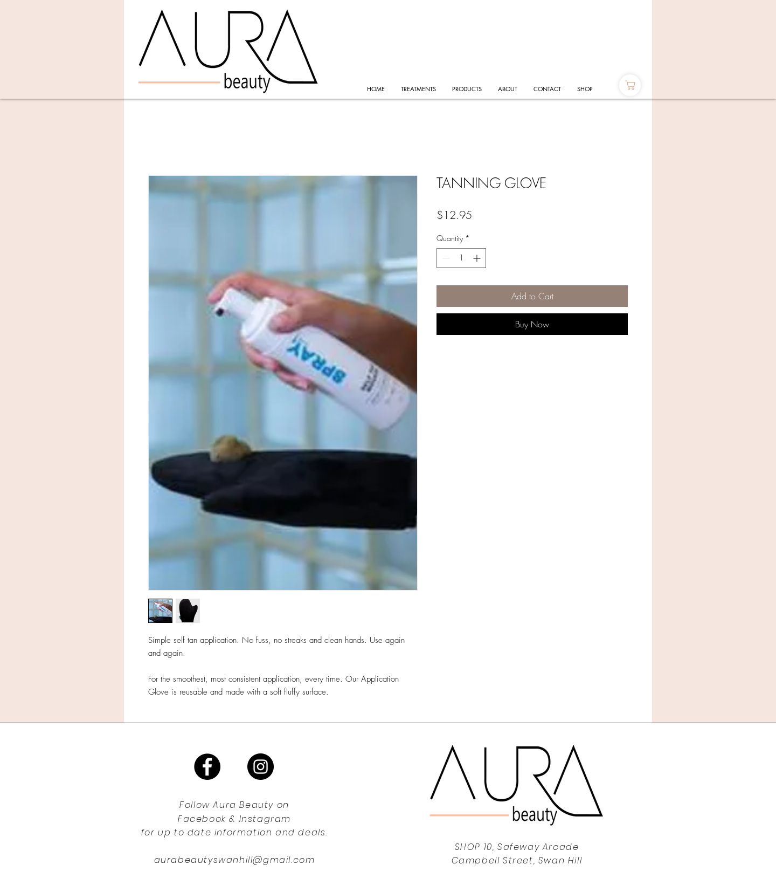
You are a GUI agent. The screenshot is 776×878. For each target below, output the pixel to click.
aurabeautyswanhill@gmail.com (234, 860)
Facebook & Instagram (234, 819)
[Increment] (477, 258)
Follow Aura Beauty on (234, 805)
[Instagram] (260, 766)
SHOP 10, (476, 847)
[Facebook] (207, 766)
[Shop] (630, 85)
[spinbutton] (461, 258)
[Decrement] (445, 258)
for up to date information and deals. (234, 832)
